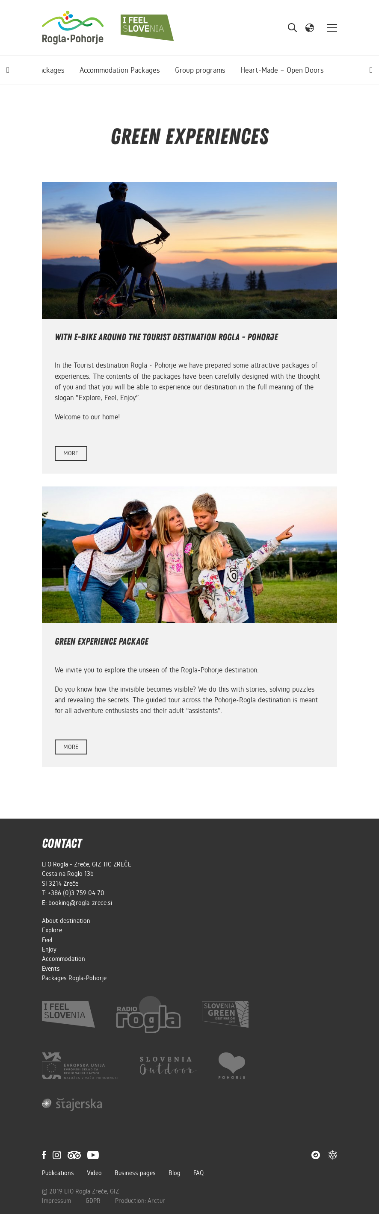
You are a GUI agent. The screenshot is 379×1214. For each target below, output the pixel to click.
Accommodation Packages (59, 70)
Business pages (135, 1173)
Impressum (57, 1201)
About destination (66, 921)
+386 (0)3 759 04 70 (75, 893)
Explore (52, 930)
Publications (58, 1173)
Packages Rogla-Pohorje (74, 978)
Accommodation (63, 959)
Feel (47, 940)
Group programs (140, 70)
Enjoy (49, 949)
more (71, 453)
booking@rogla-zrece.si (80, 903)
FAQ (198, 1173)
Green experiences (307, 70)
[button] (309, 27)
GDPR (94, 1201)
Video (94, 1173)
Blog (175, 1173)
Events (51, 968)
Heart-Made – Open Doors (222, 70)
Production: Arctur (140, 1201)
